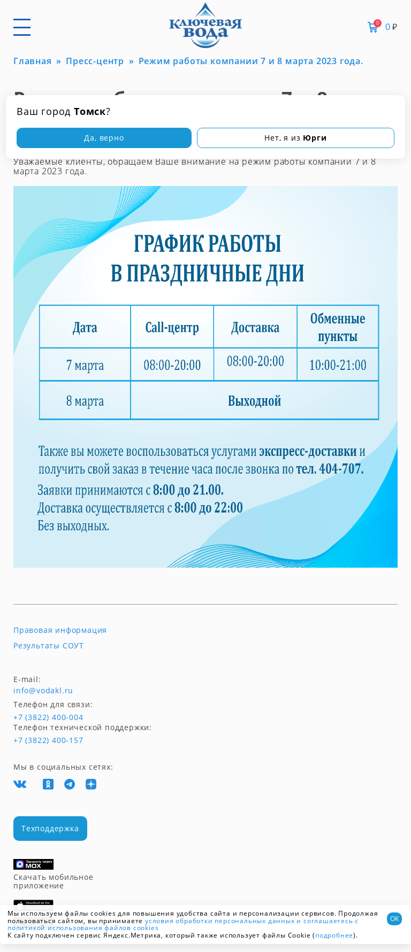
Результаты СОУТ (48, 645)
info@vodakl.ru (43, 690)
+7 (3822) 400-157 (48, 740)
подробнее (334, 935)
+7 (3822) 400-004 (33, 717)
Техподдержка (50, 828)
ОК (394, 918)
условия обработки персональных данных (220, 920)
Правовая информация (60, 630)
